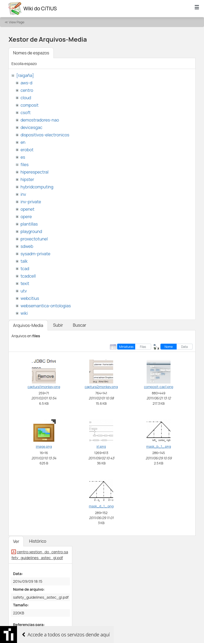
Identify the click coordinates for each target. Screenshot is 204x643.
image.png (44, 446)
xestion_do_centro (30, 632)
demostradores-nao (39, 120)
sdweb (26, 246)
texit (24, 283)
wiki (24, 313)
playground (31, 231)
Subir (58, 325)
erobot (26, 150)
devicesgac (31, 127)
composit (29, 105)
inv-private (30, 202)
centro (26, 90)
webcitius (29, 298)
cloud (25, 98)
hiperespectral (34, 172)
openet (27, 209)
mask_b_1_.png (158, 446)
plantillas (29, 224)
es (22, 157)
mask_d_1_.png (101, 506)
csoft (25, 112)
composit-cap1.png (158, 386)
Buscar (79, 325)
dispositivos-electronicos (44, 135)
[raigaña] (25, 75)
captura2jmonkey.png (101, 386)
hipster (27, 179)
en (22, 142)
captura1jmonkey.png (44, 386)
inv (23, 194)
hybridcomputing (36, 187)
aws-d (26, 83)
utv (23, 291)
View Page (16, 22)
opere (26, 216)
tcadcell (28, 276)
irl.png (101, 446)
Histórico (37, 541)
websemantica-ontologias (45, 306)
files (24, 164)
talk (23, 261)
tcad (24, 268)
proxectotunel (34, 239)
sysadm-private (35, 254)
